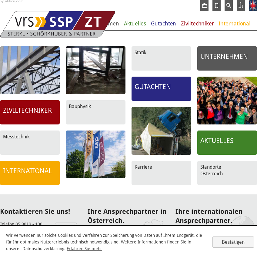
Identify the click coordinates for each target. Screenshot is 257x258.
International (234, 23)
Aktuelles (135, 23)
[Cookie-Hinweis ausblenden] (233, 242)
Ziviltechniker (197, 23)
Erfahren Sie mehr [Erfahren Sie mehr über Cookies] (84, 248)
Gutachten (163, 23)
